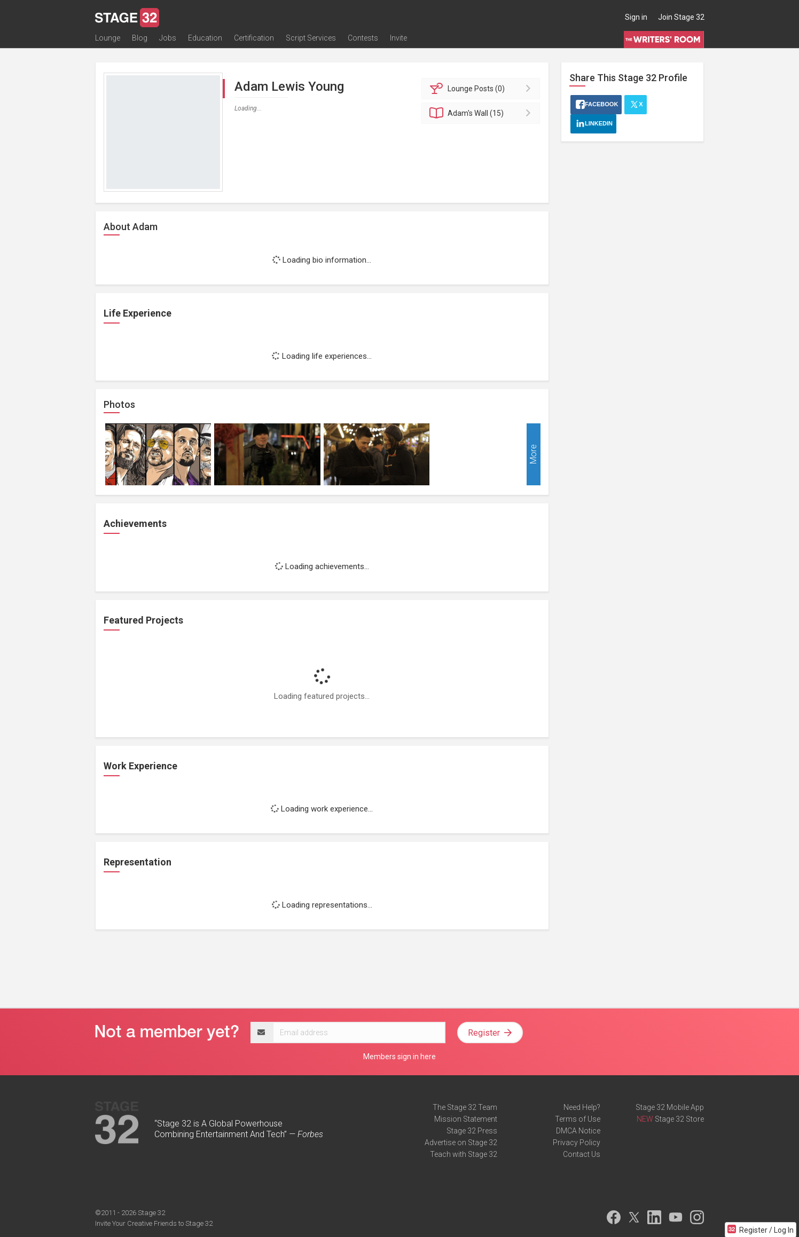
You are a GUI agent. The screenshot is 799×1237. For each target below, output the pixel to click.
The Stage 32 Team (465, 1107)
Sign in (636, 17)
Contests (363, 41)
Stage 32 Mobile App (670, 1107)
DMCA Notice (578, 1130)
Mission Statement (465, 1119)
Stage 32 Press (471, 1130)
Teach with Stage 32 (463, 1154)
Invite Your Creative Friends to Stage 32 (154, 1223)
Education (205, 41)
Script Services (311, 41)
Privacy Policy (576, 1142)
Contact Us (581, 1154)
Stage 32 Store (679, 1119)
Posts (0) (482, 88)
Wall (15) (482, 113)
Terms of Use (577, 1119)
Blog (139, 41)
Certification (254, 41)
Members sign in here (399, 1056)
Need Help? (581, 1107)
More (533, 454)
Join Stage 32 (681, 17)
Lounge (107, 41)
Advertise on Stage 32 (461, 1142)
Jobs (167, 41)
